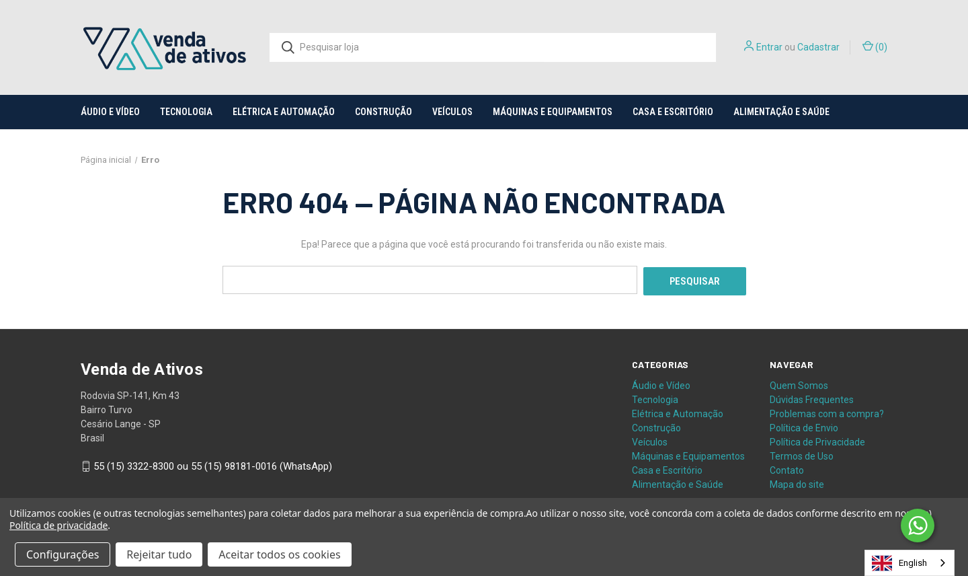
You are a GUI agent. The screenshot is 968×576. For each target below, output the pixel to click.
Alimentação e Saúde (781, 111)
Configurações (62, 554)
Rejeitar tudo (159, 554)
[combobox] (909, 563)
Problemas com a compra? (827, 411)
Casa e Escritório (673, 111)
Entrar (769, 47)
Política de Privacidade (817, 440)
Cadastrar (818, 47)
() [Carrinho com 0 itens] (874, 46)
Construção (383, 111)
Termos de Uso (802, 454)
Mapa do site (797, 482)
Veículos (452, 111)
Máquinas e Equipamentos (552, 111)
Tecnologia (186, 111)
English (899, 563)
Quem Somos (799, 383)
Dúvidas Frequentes (812, 397)
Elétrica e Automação (284, 111)
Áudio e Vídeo (110, 111)
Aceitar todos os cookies (279, 554)
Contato (787, 468)
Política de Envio (804, 426)
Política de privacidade (58, 525)
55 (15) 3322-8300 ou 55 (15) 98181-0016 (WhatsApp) (212, 465)
